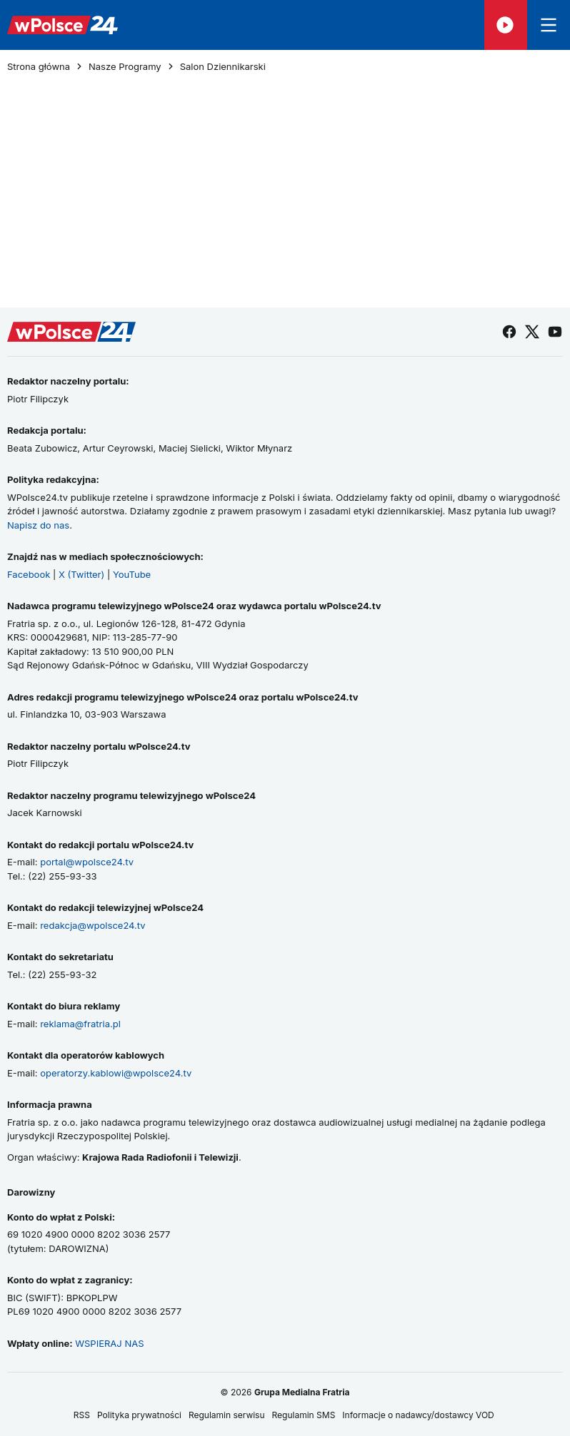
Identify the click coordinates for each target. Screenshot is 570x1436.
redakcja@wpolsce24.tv (92, 925)
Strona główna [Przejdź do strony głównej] (38, 66)
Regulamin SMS (304, 1415)
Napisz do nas (38, 525)
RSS (82, 1415)
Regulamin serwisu (227, 1415)
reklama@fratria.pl (80, 1023)
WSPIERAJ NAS (109, 1343)
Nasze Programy (125, 66)
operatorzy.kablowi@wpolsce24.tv (115, 1073)
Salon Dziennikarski (223, 66)
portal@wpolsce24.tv (87, 861)
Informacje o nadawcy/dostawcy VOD (419, 1415)
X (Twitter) (81, 574)
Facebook (28, 574)
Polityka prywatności (139, 1415)
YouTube (132, 574)
